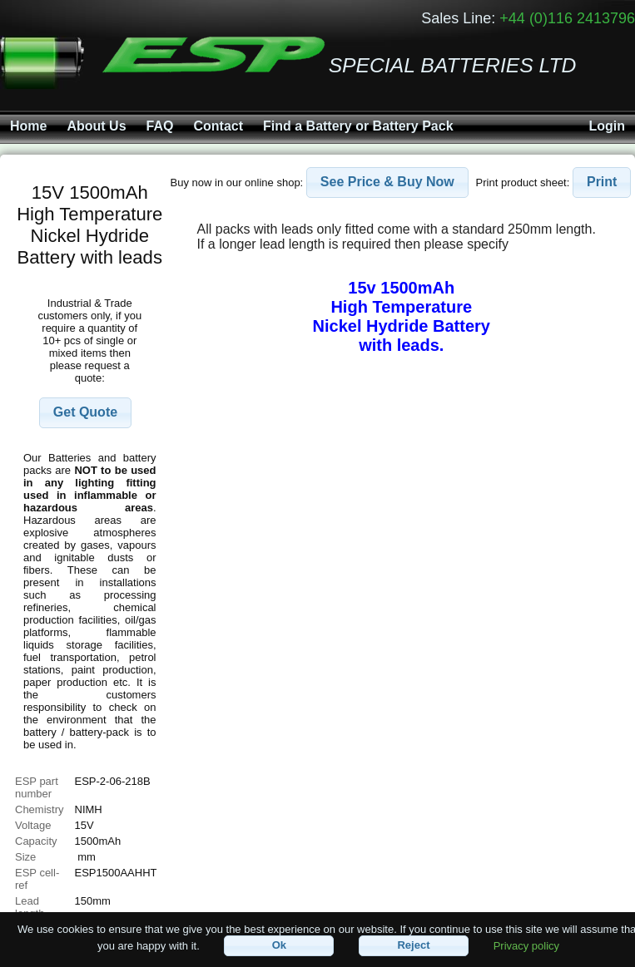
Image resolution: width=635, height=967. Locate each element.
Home (28, 126)
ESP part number (36, 787)
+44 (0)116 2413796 (567, 18)
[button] (85, 412)
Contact (218, 126)
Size (27, 857)
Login (606, 126)
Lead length (29, 907)
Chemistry (39, 809)
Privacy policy (526, 945)
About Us (96, 126)
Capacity (36, 841)
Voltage (33, 825)
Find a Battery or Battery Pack (358, 126)
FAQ (160, 126)
